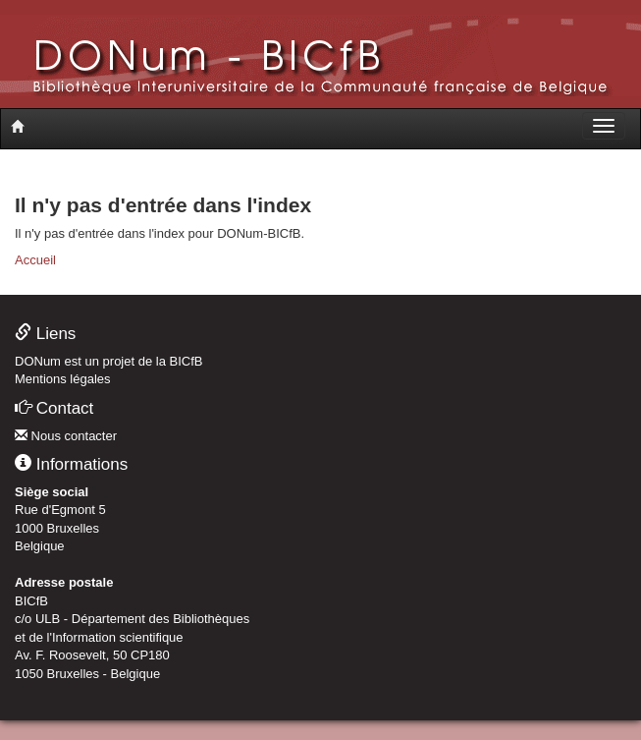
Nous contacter (66, 435)
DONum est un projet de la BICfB (108, 361)
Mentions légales (63, 378)
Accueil (35, 260)
